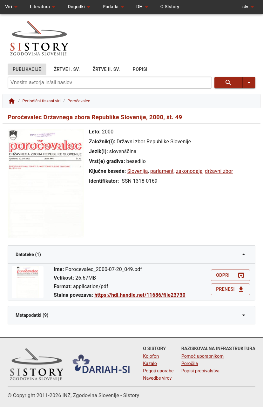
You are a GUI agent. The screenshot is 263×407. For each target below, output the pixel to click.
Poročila (189, 363)
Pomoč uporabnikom (202, 356)
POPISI (140, 69)
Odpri (230, 275)
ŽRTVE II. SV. (106, 69)
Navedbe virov (157, 378)
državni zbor (219, 171)
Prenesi (230, 289)
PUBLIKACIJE (27, 69)
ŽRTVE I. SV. (67, 69)
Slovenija (137, 171)
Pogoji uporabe (158, 371)
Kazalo (150, 363)
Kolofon (151, 356)
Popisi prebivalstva (200, 371)
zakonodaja (189, 171)
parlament (162, 171)
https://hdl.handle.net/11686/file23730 (139, 295)
